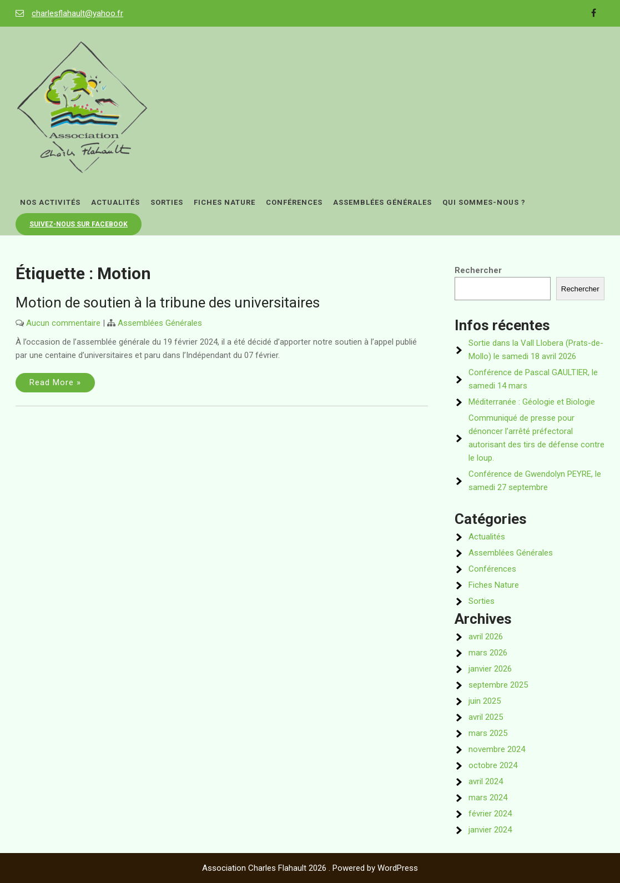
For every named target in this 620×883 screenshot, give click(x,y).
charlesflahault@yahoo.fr (77, 13)
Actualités (115, 202)
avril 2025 (485, 717)
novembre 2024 (496, 749)
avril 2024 (485, 781)
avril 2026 (485, 637)
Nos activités (50, 202)
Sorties (166, 202)
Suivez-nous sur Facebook (78, 224)
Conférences (294, 202)
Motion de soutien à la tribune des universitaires (168, 302)
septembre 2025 (498, 685)
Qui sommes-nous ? (484, 202)
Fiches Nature (224, 202)
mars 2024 (487, 798)
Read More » (55, 382)
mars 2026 (487, 653)
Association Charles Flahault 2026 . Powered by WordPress (310, 868)
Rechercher (478, 270)
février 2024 (490, 814)
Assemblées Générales (382, 202)
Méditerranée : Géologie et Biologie (531, 402)
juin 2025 (484, 701)
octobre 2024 (492, 765)
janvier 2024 (490, 830)
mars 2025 (487, 733)
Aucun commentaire (63, 323)
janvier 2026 (490, 669)
